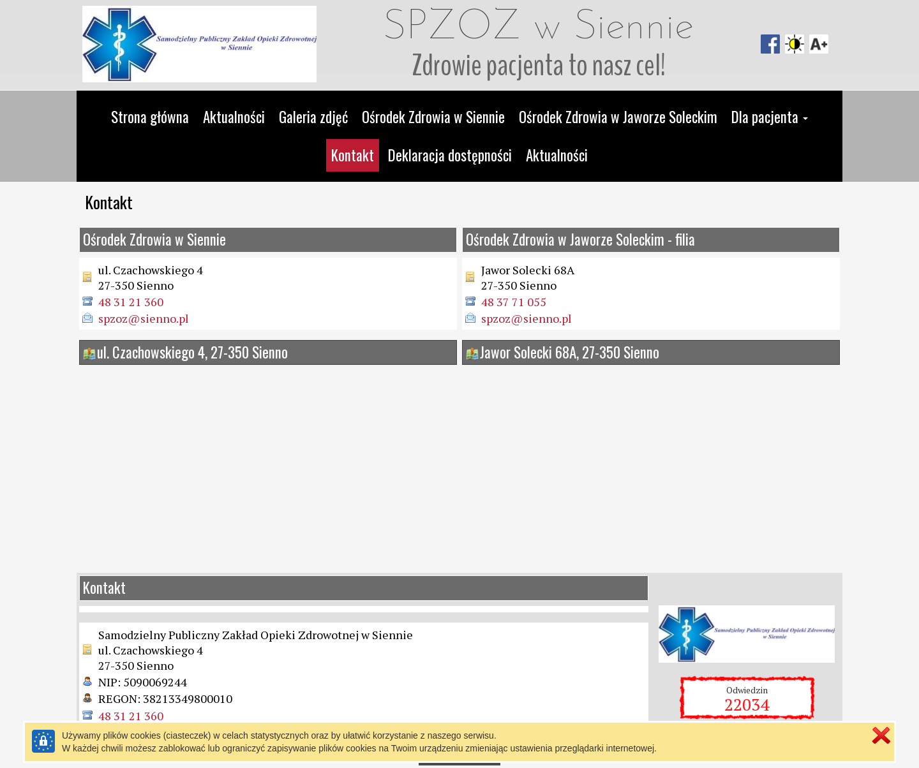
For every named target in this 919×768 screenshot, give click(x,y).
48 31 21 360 (130, 301)
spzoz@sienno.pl (143, 318)
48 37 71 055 (513, 301)
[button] (769, 117)
